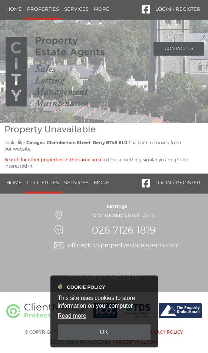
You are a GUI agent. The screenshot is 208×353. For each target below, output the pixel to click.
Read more (72, 316)
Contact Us (179, 48)
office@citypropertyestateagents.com (124, 245)
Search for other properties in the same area (52, 159)
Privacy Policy (164, 332)
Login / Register (178, 9)
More (101, 9)
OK (104, 332)
